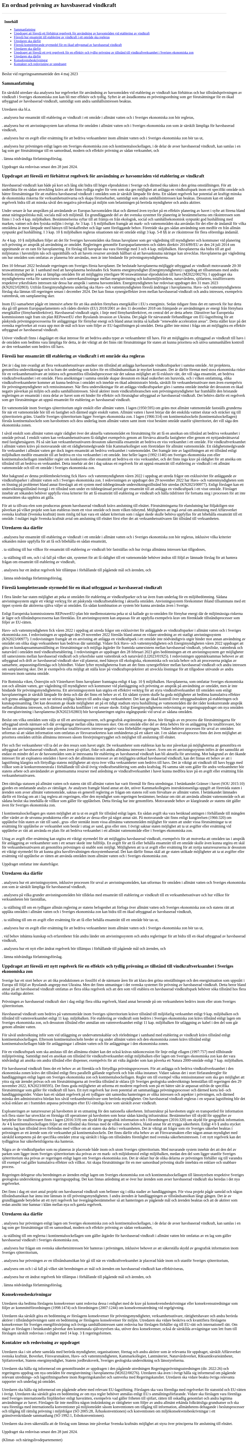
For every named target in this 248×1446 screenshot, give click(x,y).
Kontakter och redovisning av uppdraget (40, 64)
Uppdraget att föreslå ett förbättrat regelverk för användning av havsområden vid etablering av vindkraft (82, 33)
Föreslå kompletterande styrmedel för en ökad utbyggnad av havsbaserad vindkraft (68, 45)
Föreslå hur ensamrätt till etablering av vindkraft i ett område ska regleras (62, 37)
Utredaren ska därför (27, 41)
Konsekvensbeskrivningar (31, 60)
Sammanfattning (24, 29)
